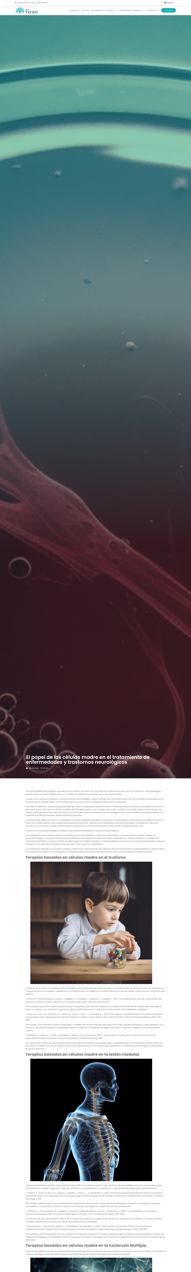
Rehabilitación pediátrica (132, 10)
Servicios (85, 10)
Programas (74, 10)
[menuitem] (169, 2)
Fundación (153, 10)
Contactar (168, 10)
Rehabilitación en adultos (104, 10)
